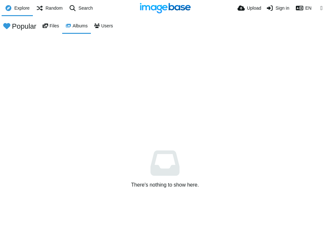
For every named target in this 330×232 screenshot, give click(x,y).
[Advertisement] (165, 82)
